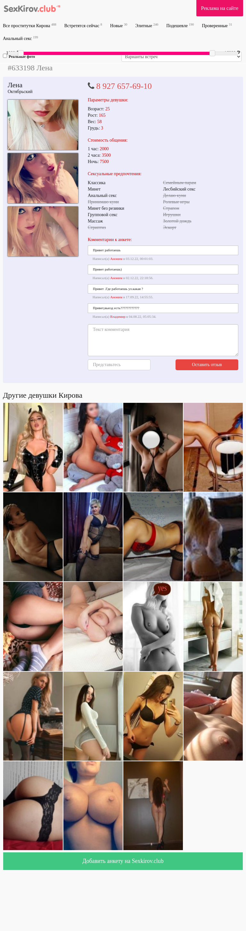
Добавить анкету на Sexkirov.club (123, 861)
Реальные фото (19, 56)
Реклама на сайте (219, 8)
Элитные (146, 25)
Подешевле (180, 25)
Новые (118, 25)
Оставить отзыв (207, 364)
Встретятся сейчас (83, 25)
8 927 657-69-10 (124, 86)
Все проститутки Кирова (29, 25)
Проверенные (217, 25)
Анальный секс (20, 38)
